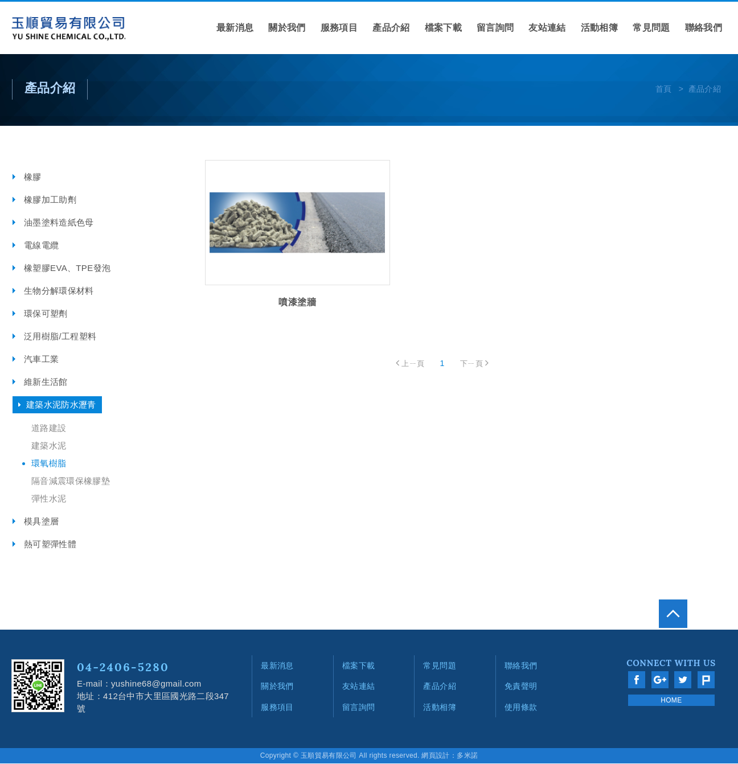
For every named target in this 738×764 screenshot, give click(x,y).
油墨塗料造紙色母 (59, 223)
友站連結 (546, 27)
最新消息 (234, 27)
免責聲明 (521, 686)
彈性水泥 (48, 499)
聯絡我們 (703, 27)
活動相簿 (599, 27)
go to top (712, 597)
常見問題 (651, 27)
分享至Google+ (660, 680)
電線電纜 (41, 245)
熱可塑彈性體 (50, 544)
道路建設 (48, 428)
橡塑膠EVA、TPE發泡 (67, 268)
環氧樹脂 (48, 464)
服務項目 (339, 27)
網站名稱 (68, 29)
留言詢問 (495, 27)
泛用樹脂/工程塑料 (60, 337)
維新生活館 (46, 382)
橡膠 (33, 177)
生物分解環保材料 (59, 291)
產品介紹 (390, 27)
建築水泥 (48, 446)
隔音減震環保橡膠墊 (70, 481)
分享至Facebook (636, 680)
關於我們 (286, 27)
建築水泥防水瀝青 (61, 405)
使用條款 (521, 707)
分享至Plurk (706, 680)
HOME (671, 701)
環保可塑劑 (46, 314)
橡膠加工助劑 (50, 200)
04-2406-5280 (123, 667)
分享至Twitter (682, 680)
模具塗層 (41, 522)
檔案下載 (443, 27)
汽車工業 (41, 359)
